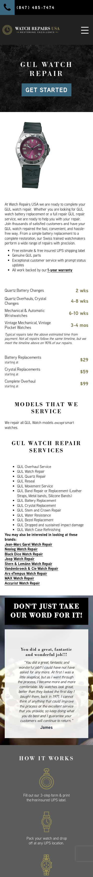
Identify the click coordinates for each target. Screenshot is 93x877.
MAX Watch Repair (19, 578)
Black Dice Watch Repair (24, 554)
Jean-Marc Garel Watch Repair (28, 544)
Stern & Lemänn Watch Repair (28, 563)
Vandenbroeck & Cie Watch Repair (31, 568)
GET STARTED (46, 90)
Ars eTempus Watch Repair (26, 573)
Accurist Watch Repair (22, 583)
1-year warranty (59, 270)
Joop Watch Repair (19, 558)
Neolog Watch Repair (21, 549)
